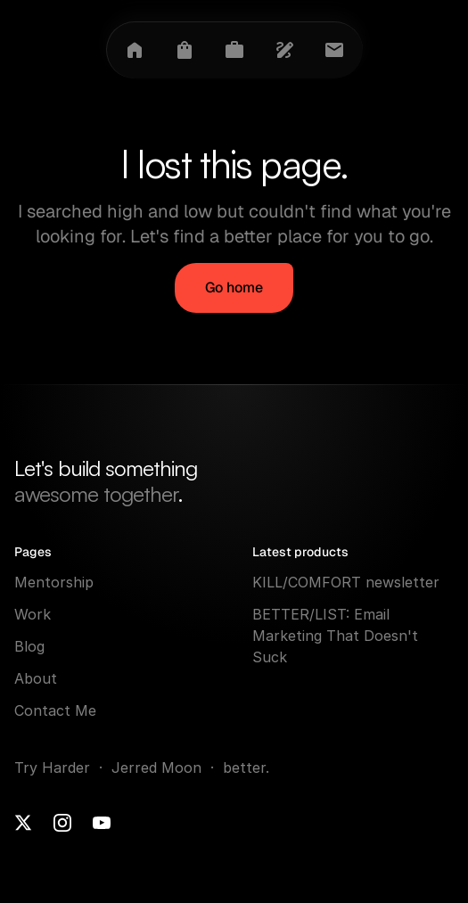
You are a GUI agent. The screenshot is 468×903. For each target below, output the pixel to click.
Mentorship (54, 582)
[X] (23, 823)
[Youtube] (102, 823)
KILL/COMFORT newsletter (345, 582)
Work (32, 614)
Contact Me (55, 710)
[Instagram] (62, 823)
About (35, 678)
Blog (29, 646)
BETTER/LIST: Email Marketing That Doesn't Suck (337, 635)
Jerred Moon (158, 767)
